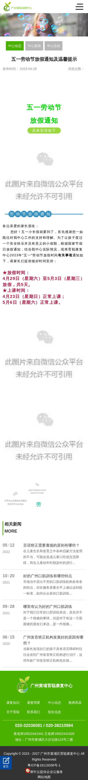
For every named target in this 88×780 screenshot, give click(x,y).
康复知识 (12, 702)
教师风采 (75, 702)
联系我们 (33, 712)
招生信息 (54, 712)
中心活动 (53, 46)
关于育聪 (12, 712)
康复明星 (33, 702)
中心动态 (14, 46)
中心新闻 (34, 46)
